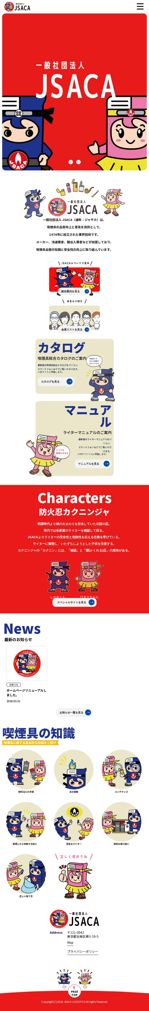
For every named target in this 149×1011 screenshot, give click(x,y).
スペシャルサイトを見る (71, 602)
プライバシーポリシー (82, 951)
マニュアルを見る (88, 463)
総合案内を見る (70, 291)
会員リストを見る (71, 329)
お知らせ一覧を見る (71, 712)
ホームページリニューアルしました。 (27, 692)
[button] (71, 162)
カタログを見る (50, 381)
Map (70, 942)
